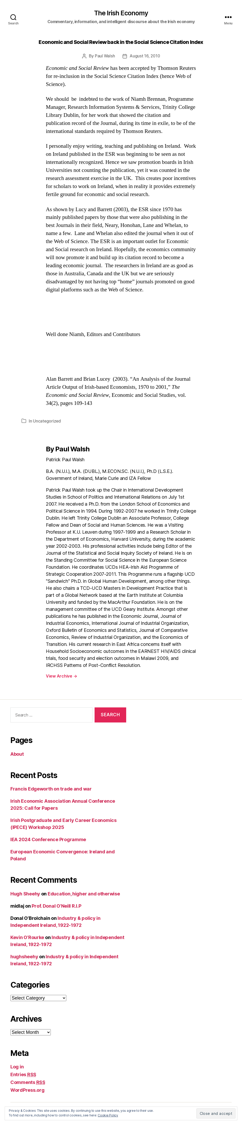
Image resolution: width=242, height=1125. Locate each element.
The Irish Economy (121, 13)
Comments (27, 1082)
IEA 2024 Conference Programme (48, 839)
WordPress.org (27, 1090)
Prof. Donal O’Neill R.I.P (56, 906)
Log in (17, 1066)
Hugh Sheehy (25, 893)
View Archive (61, 676)
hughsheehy (24, 956)
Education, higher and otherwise (84, 893)
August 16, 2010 (144, 56)
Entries (23, 1074)
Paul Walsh (104, 56)
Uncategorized (47, 421)
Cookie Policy (108, 1115)
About (17, 754)
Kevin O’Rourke (27, 937)
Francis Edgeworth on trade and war (51, 789)
